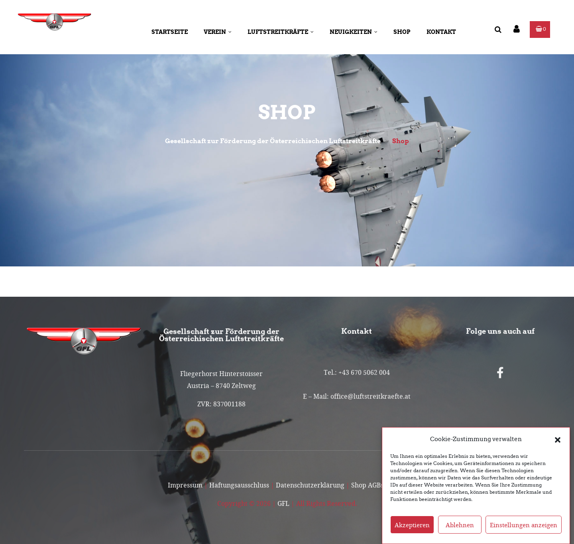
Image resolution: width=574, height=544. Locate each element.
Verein (218, 31)
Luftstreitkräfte (281, 31)
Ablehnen (460, 531)
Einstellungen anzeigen (523, 531)
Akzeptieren (412, 531)
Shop (402, 31)
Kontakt (441, 31)
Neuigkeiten (353, 31)
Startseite (169, 31)
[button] (558, 446)
